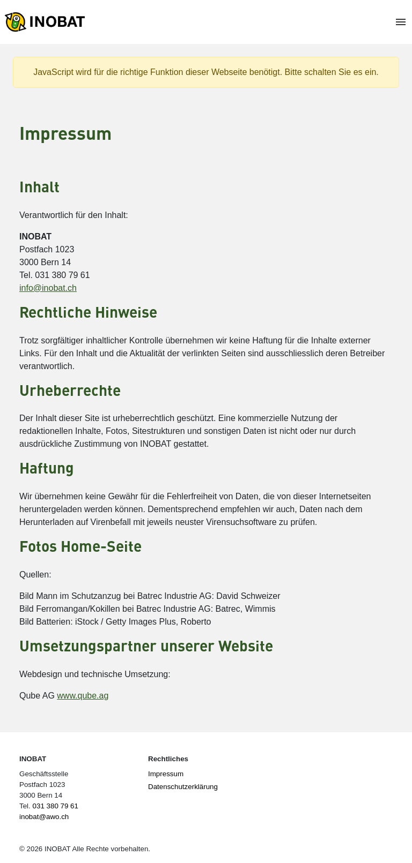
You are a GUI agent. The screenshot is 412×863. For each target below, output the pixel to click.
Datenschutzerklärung (183, 787)
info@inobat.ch (48, 287)
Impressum (165, 774)
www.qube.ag (82, 695)
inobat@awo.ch (44, 817)
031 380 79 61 (55, 806)
